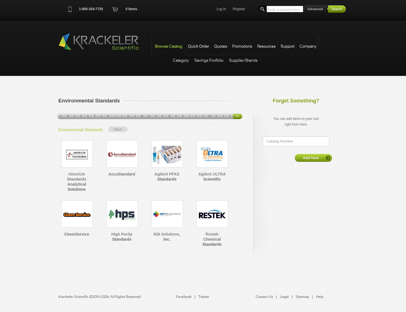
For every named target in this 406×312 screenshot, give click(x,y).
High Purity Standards (122, 236)
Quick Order (198, 47)
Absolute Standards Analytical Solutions (76, 182)
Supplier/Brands (243, 61)
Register (239, 9)
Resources (266, 47)
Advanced (315, 9)
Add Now (313, 157)
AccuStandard (122, 174)
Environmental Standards (80, 130)
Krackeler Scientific (104, 45)
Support (287, 47)
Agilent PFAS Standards (167, 176)
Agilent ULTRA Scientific (212, 176)
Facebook (183, 297)
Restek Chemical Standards (212, 239)
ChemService (76, 234)
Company (307, 47)
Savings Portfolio (208, 61)
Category (181, 61)
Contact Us (264, 297)
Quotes (220, 47)
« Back (118, 129)
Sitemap (302, 297)
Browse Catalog (168, 47)
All (237, 116)
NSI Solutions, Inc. (167, 236)
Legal (284, 297)
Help (319, 297)
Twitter (203, 297)
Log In (221, 9)
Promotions (242, 47)
